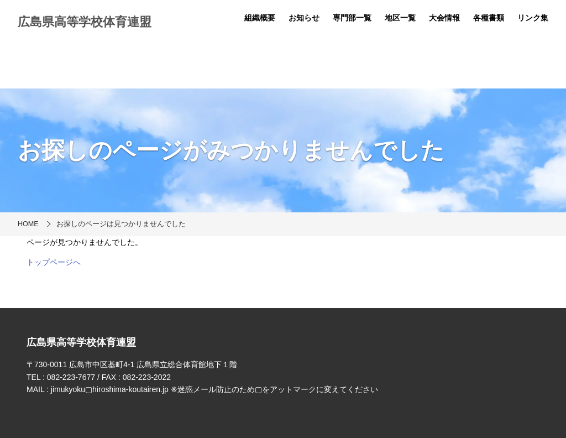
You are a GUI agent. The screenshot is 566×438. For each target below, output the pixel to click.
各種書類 (488, 17)
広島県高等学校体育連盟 (84, 22)
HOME (28, 224)
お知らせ (304, 17)
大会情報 (444, 17)
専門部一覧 (352, 17)
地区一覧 (400, 17)
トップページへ (54, 262)
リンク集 (532, 17)
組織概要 (259, 17)
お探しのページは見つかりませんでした (121, 224)
